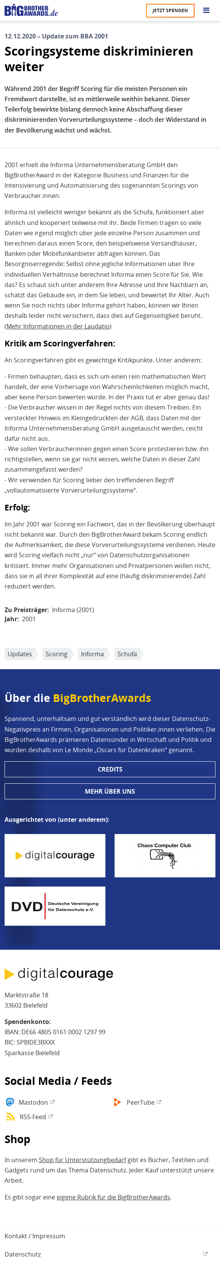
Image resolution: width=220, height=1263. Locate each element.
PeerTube (141, 1102)
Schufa (127, 654)
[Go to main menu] (206, 10)
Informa (92, 654)
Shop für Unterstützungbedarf (82, 1160)
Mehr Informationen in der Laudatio (58, 326)
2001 (29, 619)
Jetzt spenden (170, 10)
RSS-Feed (33, 1117)
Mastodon (33, 1102)
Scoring (56, 654)
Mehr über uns (110, 791)
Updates (20, 654)
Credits (110, 769)
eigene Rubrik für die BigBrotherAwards (113, 1197)
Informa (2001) (73, 610)
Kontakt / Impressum (35, 1236)
